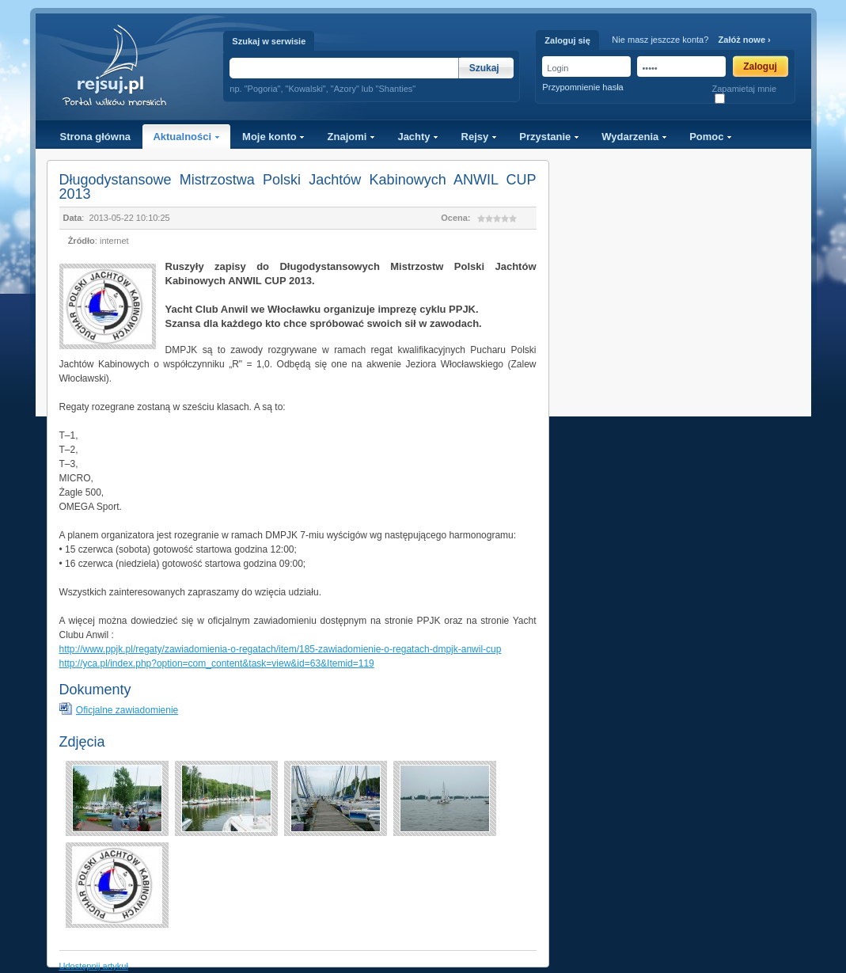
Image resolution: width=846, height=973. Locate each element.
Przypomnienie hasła (582, 87)
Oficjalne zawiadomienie (127, 710)
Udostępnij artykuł (93, 966)
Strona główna (95, 137)
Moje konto (273, 137)
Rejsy (479, 137)
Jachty (417, 137)
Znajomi (351, 137)
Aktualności (186, 137)
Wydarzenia (634, 137)
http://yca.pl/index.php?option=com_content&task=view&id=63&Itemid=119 (216, 663)
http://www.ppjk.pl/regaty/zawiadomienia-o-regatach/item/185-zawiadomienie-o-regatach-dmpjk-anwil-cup (280, 649)
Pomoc (710, 137)
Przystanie (549, 137)
